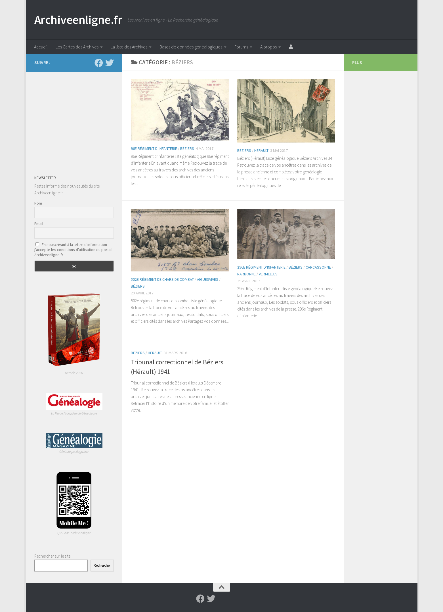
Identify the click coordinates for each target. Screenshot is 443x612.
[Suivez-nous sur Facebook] (99, 63)
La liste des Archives (129, 47)
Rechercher (102, 565)
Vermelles (268, 274)
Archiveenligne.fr (78, 19)
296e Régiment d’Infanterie (261, 267)
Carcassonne (318, 267)
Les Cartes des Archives (77, 47)
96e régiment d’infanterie (154, 148)
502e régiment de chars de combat (162, 279)
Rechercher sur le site (52, 556)
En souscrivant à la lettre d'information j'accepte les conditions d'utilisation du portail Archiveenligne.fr (73, 249)
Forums (241, 47)
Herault (261, 150)
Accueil (41, 47)
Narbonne (246, 274)
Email (38, 223)
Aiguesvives (207, 279)
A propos (268, 47)
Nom (38, 203)
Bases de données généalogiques (190, 47)
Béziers (187, 148)
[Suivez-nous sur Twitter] (109, 63)
